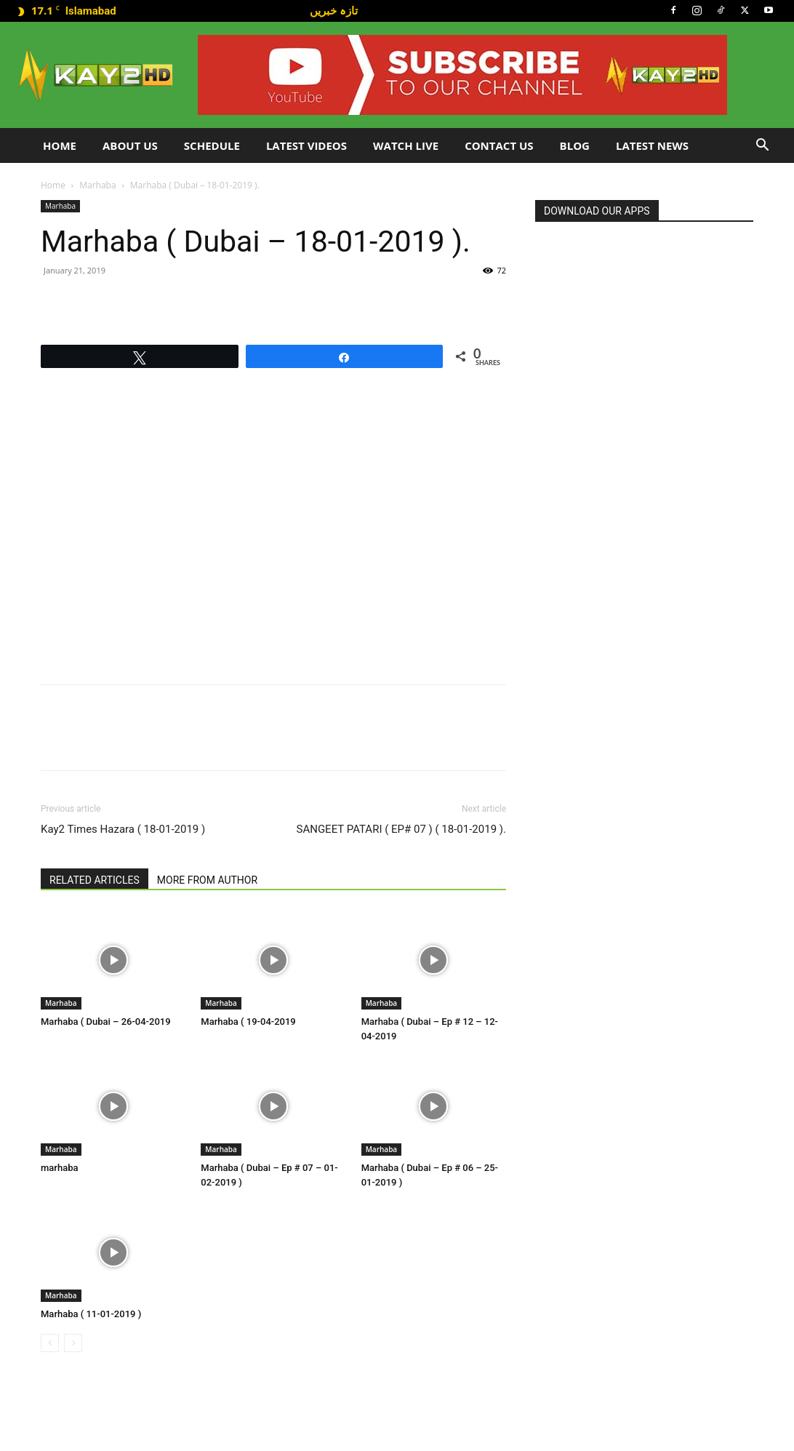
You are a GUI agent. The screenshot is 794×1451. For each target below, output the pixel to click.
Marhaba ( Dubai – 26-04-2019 (106, 1021)
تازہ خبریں (334, 10)
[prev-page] (50, 1343)
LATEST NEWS (652, 145)
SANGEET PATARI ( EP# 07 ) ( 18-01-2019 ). (402, 829)
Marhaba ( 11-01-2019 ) (91, 1313)
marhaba (59, 1167)
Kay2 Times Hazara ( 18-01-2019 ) (123, 829)
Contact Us (499, 145)
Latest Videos (306, 145)
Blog (575, 145)
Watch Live (405, 145)
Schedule (212, 145)
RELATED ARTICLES (94, 880)
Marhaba (97, 185)
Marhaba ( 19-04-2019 (248, 1021)
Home (59, 145)
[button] (762, 146)
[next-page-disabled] (73, 1343)
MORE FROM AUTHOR (207, 880)
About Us (130, 145)
